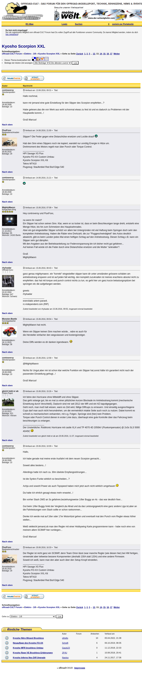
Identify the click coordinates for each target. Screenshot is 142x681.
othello (65, 638)
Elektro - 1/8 (30, 54)
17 (111, 54)
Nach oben (7, 124)
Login (64, 24)
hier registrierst (12, 34)
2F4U (64, 653)
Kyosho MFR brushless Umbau (28, 648)
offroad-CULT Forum (12, 54)
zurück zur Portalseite (123, 24)
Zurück (79, 54)
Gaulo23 (66, 648)
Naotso (65, 657)
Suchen (78, 24)
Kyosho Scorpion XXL (23, 46)
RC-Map (30, 24)
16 (108, 54)
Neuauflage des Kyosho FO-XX (28, 643)
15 (104, 54)
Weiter (117, 54)
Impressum (79, 668)
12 (94, 54)
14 (101, 54)
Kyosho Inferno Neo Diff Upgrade (29, 657)
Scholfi (65, 643)
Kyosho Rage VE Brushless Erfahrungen (33, 653)
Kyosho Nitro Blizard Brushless (28, 638)
